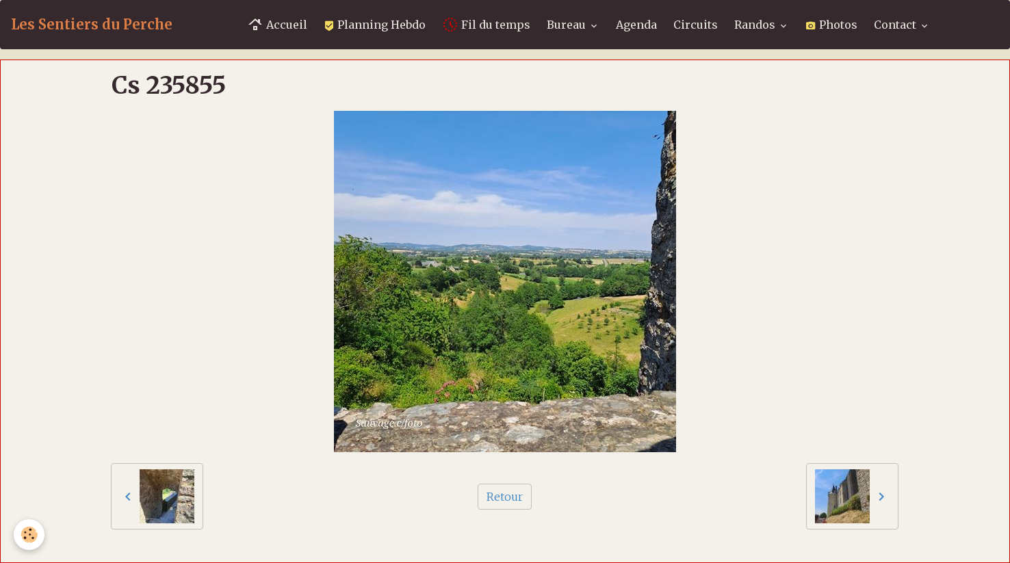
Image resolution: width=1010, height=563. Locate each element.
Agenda (636, 24)
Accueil (277, 24)
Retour (505, 496)
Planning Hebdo (375, 24)
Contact (896, 24)
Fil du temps (486, 24)
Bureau (567, 24)
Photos (831, 24)
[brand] (91, 24)
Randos (756, 24)
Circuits (695, 24)
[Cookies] (29, 534)
